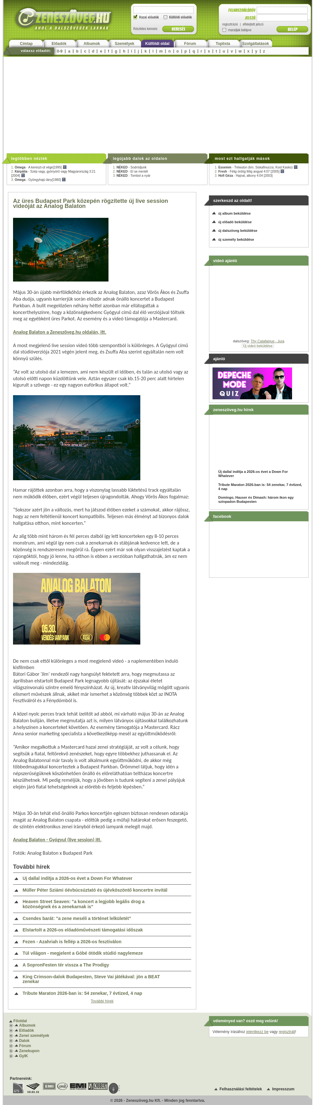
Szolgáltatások (255, 43)
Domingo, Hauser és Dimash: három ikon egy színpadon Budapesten (256, 499)
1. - (39, 167)
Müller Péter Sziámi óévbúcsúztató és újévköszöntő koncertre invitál (95, 890)
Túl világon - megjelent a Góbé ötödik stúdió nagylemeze (83, 953)
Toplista (223, 43)
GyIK (23, 1056)
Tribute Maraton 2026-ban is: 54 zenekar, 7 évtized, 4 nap (82, 993)
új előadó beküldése (235, 222)
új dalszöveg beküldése (237, 230)
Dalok (24, 1040)
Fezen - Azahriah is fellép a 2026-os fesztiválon (72, 941)
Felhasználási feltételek (241, 1089)
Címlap (26, 43)
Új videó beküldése (258, 346)
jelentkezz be (257, 1032)
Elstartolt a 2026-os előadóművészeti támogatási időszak (83, 930)
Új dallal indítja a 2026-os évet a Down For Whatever (77, 878)
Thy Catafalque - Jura (267, 341)
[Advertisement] (157, 104)
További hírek (102, 1001)
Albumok (92, 43)
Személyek (124, 43)
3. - (38, 180)
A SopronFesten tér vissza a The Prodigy (66, 965)
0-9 (59, 51)
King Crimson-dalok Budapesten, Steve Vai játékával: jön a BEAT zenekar (91, 979)
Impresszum (283, 1089)
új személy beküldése (236, 239)
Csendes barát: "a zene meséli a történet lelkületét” (77, 918)
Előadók (59, 43)
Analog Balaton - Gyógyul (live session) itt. (57, 840)
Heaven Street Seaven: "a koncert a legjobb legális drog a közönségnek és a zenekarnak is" (83, 904)
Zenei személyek (34, 1035)
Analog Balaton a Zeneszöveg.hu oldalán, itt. (59, 332)
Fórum (190, 43)
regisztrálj (287, 1032)
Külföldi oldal (157, 43)
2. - (130, 171)
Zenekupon (29, 1051)
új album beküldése (234, 213)
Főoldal (20, 1021)
